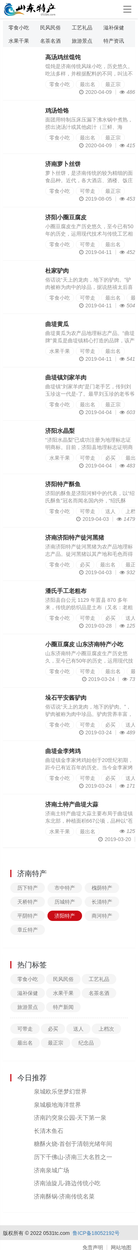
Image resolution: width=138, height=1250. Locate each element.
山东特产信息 (30, 9)
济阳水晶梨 (60, 431)
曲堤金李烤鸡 (63, 751)
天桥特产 (27, 902)
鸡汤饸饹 (57, 110)
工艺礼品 (82, 28)
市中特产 (64, 888)
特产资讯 (113, 41)
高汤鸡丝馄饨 (63, 57)
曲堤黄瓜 (57, 324)
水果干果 (18, 41)
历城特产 (64, 902)
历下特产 (27, 888)
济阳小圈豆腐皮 (65, 217)
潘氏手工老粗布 (65, 591)
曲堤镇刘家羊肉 (65, 377)
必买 (110, 458)
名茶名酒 (50, 41)
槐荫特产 (102, 888)
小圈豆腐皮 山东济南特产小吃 (84, 644)
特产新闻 (63, 1007)
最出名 (87, 84)
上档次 (106, 1029)
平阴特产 (27, 916)
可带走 (87, 191)
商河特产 (102, 916)
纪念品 (86, 1043)
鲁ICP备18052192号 (96, 1233)
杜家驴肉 (57, 271)
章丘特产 (27, 930)
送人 (110, 511)
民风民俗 (50, 28)
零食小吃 (18, 28)
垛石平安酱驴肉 (65, 698)
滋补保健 (113, 28)
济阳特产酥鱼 (63, 484)
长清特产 (102, 902)
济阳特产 (64, 916)
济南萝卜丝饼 (63, 164)
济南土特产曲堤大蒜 (71, 804)
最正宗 (113, 84)
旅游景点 (82, 41)
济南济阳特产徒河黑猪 (74, 537)
